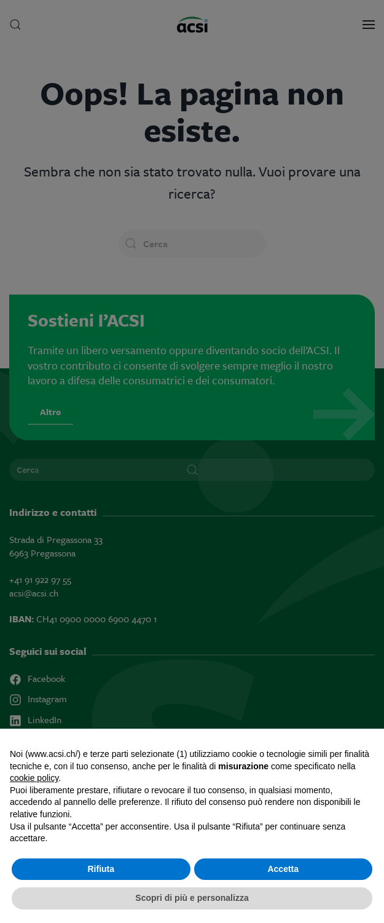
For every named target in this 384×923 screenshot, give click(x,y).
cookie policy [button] (34, 778)
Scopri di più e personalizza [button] (191, 898)
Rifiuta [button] (100, 869)
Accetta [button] (283, 869)
